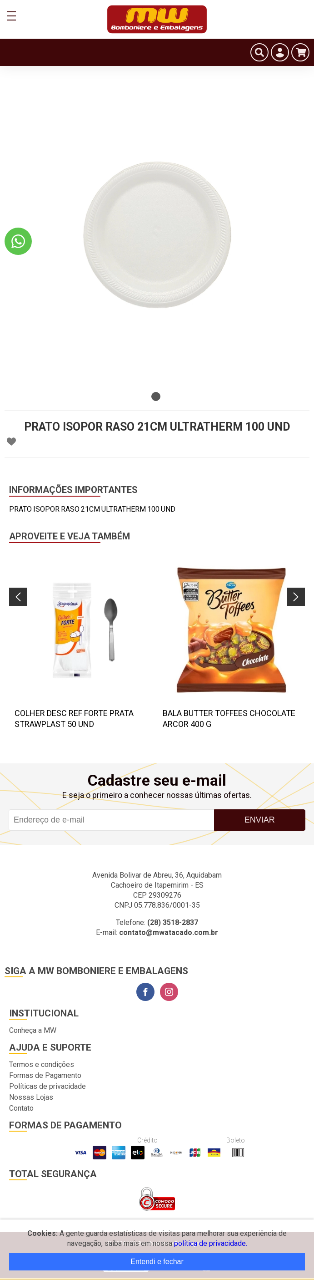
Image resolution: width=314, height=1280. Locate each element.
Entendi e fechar (157, 1261)
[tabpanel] (157, 234)
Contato (21, 1108)
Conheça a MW (32, 1030)
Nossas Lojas (31, 1097)
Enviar (259, 819)
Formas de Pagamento (45, 1075)
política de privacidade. (210, 1243)
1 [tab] (155, 396)
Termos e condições (41, 1064)
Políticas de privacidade (47, 1086)
